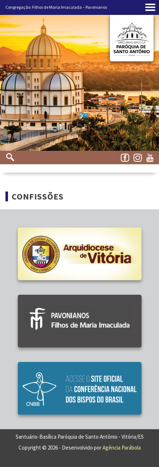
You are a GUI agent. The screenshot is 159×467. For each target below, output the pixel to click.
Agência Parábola (122, 447)
